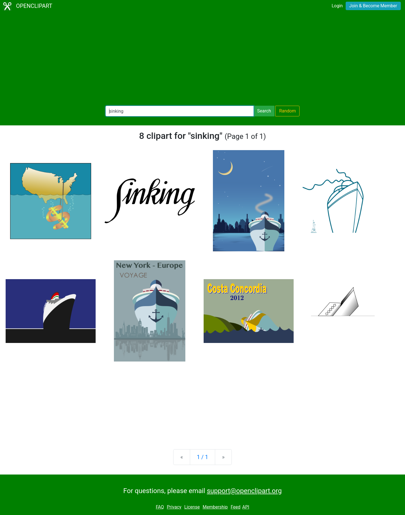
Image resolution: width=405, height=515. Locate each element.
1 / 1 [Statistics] (202, 457)
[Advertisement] (202, 59)
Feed (235, 507)
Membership (215, 507)
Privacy (174, 507)
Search (264, 111)
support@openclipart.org (244, 491)
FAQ (160, 507)
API (245, 507)
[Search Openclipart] (179, 111)
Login (337, 5)
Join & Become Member (373, 5)
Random (287, 111)
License (192, 507)
